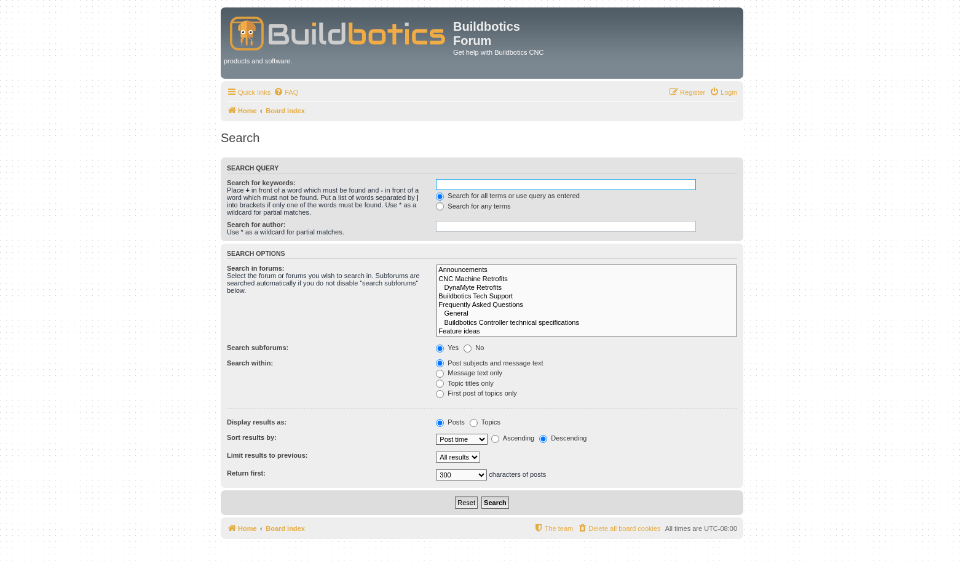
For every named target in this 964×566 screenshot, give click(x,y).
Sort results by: (252, 437)
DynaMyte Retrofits (586, 288)
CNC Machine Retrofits (586, 279)
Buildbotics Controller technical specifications (586, 323)
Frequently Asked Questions (586, 305)
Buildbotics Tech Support (586, 296)
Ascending (512, 438)
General (586, 313)
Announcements (586, 270)
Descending (563, 438)
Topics (485, 422)
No (474, 347)
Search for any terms (473, 206)
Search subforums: (257, 347)
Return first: (246, 473)
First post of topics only (476, 393)
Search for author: (256, 224)
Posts (450, 422)
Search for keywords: (261, 182)
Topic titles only (464, 383)
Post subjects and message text (489, 363)
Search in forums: (256, 268)
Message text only (469, 373)
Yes (447, 347)
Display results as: (256, 422)
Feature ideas (586, 331)
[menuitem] (286, 92)
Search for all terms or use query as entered (508, 195)
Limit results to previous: (267, 455)
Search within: (250, 363)
